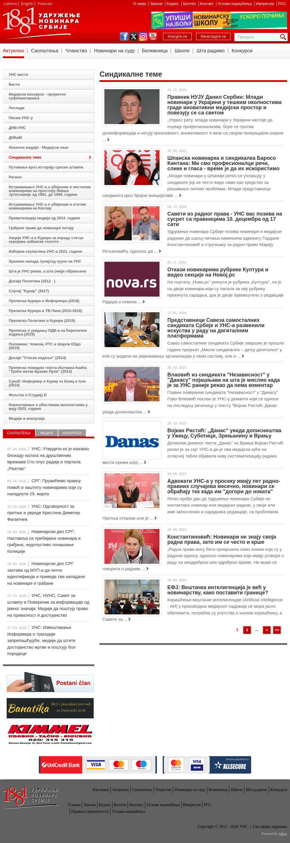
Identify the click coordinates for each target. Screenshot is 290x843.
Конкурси (242, 50)
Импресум (265, 3)
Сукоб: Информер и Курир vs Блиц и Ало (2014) (47, 383)
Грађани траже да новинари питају (41, 228)
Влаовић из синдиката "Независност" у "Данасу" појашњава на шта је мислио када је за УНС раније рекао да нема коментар (223, 380)
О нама (140, 3)
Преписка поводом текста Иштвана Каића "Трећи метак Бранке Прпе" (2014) (48, 369)
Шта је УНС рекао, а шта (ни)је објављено (47, 271)
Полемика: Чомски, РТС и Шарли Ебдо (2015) (45, 346)
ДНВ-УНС (17, 128)
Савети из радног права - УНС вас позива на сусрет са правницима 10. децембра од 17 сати (224, 219)
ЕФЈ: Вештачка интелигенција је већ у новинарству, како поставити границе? (217, 590)
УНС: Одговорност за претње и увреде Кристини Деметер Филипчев (43, 513)
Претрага (284, 37)
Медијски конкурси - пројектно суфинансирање (37, 96)
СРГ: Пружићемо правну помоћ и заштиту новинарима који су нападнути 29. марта (44, 487)
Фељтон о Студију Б (28, 395)
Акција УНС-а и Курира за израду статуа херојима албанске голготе (46, 239)
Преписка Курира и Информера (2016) (44, 301)
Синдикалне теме (25, 157)
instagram (143, 36)
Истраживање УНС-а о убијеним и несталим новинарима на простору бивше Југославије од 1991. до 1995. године (50, 190)
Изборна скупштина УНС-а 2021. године (45, 251)
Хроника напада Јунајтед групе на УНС (45, 261)
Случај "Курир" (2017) (29, 291)
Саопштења (45, 50)
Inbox (283, 834)
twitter (133, 36)
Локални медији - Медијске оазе (38, 147)
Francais (45, 3)
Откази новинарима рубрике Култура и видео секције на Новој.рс (217, 272)
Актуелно (13, 50)
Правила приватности (90, 811)
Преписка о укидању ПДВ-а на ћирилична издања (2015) (48, 332)
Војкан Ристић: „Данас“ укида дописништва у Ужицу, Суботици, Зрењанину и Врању (224, 433)
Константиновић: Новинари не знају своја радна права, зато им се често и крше (221, 539)
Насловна (101, 790)
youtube (152, 36)
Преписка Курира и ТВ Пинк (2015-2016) (45, 311)
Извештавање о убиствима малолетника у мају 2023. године (48, 406)
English (27, 3)
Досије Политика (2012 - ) (32, 281)
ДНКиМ (15, 137)
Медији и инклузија (27, 418)
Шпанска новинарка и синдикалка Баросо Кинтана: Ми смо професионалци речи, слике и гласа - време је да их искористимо (223, 163)
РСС (282, 3)
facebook (124, 36)
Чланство (76, 50)
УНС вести (18, 74)
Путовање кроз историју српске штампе (46, 167)
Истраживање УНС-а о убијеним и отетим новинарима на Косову (47, 206)
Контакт (207, 3)
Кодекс (173, 3)
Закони (157, 3)
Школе (182, 50)
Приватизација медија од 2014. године (44, 218)
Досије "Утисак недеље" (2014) (37, 358)
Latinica (10, 3)
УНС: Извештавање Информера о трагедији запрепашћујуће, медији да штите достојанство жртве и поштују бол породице (41, 640)
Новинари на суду (114, 50)
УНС (41, 23)
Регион (15, 177)
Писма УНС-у (21, 118)
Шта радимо (211, 50)
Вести (14, 84)
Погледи (16, 108)
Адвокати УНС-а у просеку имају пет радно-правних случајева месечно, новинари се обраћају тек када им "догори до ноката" (223, 486)
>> (277, 630)
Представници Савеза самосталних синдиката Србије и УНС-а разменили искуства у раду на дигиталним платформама (215, 328)
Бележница (155, 50)
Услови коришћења (235, 3)
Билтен (190, 3)
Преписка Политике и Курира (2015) (42, 320)
